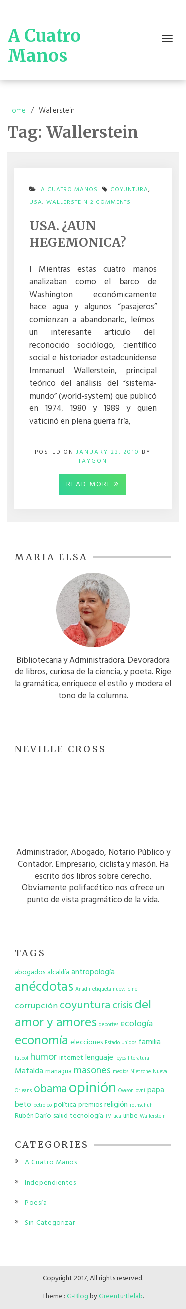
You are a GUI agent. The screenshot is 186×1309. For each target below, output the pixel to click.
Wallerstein (67, 202)
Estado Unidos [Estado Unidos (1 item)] (120, 1043)
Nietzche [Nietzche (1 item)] (140, 1072)
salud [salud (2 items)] (60, 1116)
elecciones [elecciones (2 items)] (86, 1042)
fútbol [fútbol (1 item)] (21, 1058)
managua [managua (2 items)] (58, 1071)
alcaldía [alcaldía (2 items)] (58, 972)
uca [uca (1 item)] (117, 1116)
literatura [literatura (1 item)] (138, 1058)
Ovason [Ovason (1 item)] (126, 1091)
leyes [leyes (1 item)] (120, 1058)
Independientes (50, 1183)
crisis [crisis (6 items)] (122, 1006)
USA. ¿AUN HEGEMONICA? (77, 234)
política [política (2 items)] (65, 1104)
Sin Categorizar (50, 1223)
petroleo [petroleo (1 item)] (42, 1105)
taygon (92, 461)
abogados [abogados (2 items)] (30, 972)
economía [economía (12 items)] (41, 1041)
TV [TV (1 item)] (108, 1116)
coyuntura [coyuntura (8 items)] (85, 1005)
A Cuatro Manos (44, 46)
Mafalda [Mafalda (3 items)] (29, 1071)
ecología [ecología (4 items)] (136, 1024)
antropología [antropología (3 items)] (93, 972)
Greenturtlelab (121, 1296)
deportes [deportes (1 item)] (108, 1025)
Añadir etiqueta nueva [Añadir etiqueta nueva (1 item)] (100, 989)
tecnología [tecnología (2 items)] (86, 1116)
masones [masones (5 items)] (92, 1071)
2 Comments (110, 205)
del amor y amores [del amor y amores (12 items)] (83, 1014)
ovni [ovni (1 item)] (140, 1091)
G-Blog (77, 1296)
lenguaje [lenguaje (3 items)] (99, 1057)
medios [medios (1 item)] (120, 1072)
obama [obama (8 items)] (50, 1089)
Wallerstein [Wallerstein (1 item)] (153, 1116)
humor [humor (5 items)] (43, 1057)
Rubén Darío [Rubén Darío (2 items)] (33, 1116)
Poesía (36, 1202)
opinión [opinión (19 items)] (92, 1088)
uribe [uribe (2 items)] (130, 1116)
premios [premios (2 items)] (90, 1104)
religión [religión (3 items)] (116, 1104)
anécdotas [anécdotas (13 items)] (44, 987)
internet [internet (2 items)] (71, 1058)
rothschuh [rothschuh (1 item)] (141, 1105)
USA (35, 202)
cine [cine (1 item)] (132, 989)
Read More (92, 484)
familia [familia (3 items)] (149, 1042)
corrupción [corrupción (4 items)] (36, 1006)
